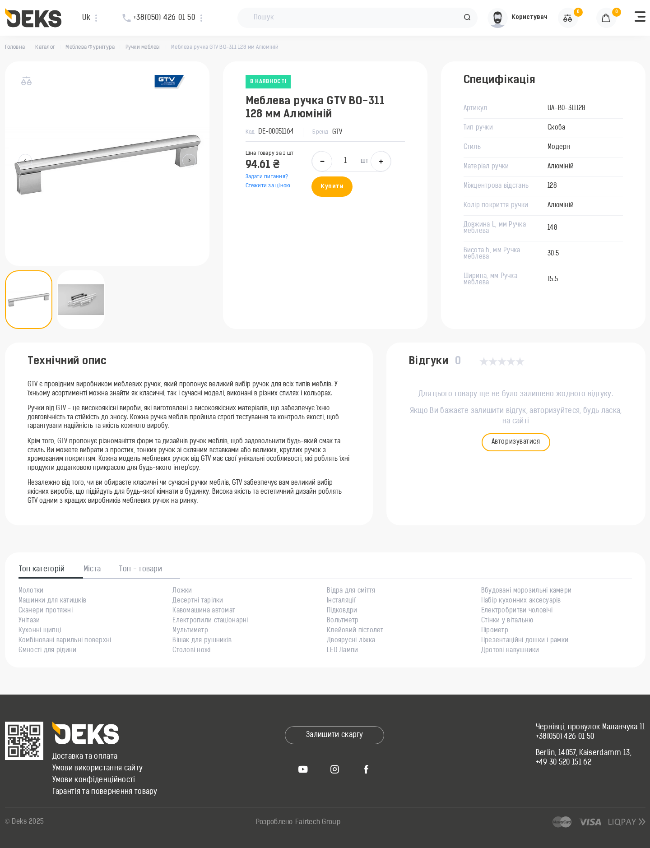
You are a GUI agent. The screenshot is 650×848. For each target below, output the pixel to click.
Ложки (182, 591)
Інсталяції (341, 601)
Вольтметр (343, 621)
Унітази (29, 621)
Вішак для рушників (202, 641)
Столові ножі (191, 651)
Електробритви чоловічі (516, 611)
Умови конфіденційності (93, 780)
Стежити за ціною (268, 186)
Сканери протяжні (46, 611)
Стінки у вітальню (507, 621)
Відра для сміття (351, 591)
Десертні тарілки (197, 601)
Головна (15, 47)
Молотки (31, 591)
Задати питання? (267, 177)
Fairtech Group (317, 822)
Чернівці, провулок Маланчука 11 (590, 727)
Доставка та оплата (85, 756)
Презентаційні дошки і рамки (525, 641)
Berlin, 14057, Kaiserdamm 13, (583, 753)
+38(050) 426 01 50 (565, 737)
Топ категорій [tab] (42, 569)
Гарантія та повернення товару (105, 792)
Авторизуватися (516, 442)
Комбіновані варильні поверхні (65, 641)
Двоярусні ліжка (351, 641)
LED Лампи (342, 651)
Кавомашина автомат (203, 611)
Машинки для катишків (53, 601)
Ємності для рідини (48, 651)
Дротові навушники (510, 651)
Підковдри (342, 611)
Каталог (45, 47)
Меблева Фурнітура (90, 47)
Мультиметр (190, 631)
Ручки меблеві (143, 47)
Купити (332, 186)
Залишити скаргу (334, 735)
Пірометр (494, 631)
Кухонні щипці (40, 631)
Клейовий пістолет (355, 631)
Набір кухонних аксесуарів (521, 601)
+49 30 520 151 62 (563, 762)
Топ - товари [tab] (140, 569)
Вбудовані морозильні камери (526, 591)
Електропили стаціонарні (210, 621)
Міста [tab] (92, 569)
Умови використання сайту (97, 768)
